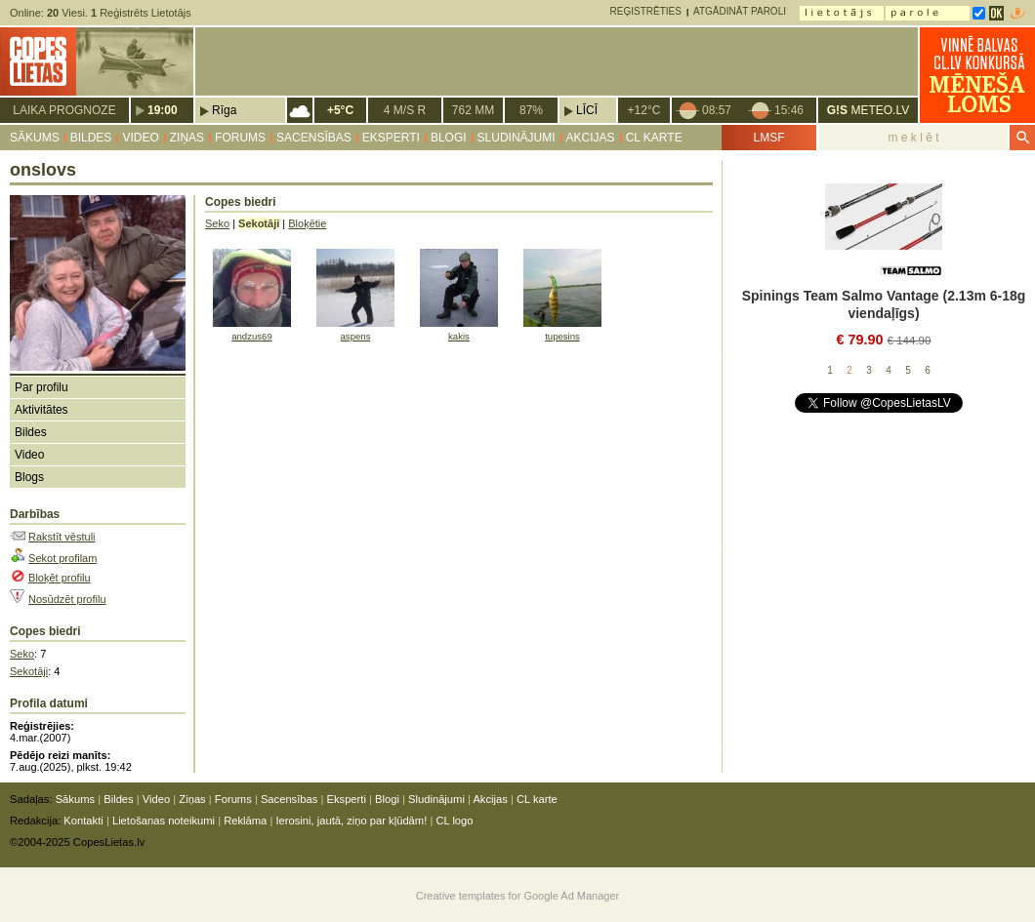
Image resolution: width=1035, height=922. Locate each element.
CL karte (654, 137)
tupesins (562, 336)
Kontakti (83, 820)
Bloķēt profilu (59, 577)
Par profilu (41, 387)
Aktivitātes (41, 410)
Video (140, 137)
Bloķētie (307, 223)
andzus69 (251, 336)
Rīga (224, 110)
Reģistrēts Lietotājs (141, 13)
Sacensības (314, 137)
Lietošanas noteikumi (163, 820)
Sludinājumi (516, 137)
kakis (459, 336)
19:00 (162, 110)
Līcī (587, 110)
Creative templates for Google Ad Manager (518, 896)
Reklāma (245, 820)
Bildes (91, 137)
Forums (240, 137)
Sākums (35, 137)
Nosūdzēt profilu (67, 599)
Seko (22, 654)
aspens (356, 336)
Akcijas (590, 137)
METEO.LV (868, 110)
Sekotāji (29, 671)
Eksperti (391, 137)
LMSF (768, 137)
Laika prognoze (64, 110)
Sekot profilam (62, 558)
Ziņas (187, 137)
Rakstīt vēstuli (61, 536)
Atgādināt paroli (739, 11)
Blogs (29, 477)
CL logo (454, 820)
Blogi (449, 137)
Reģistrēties (646, 11)
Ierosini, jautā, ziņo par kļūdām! (351, 820)
